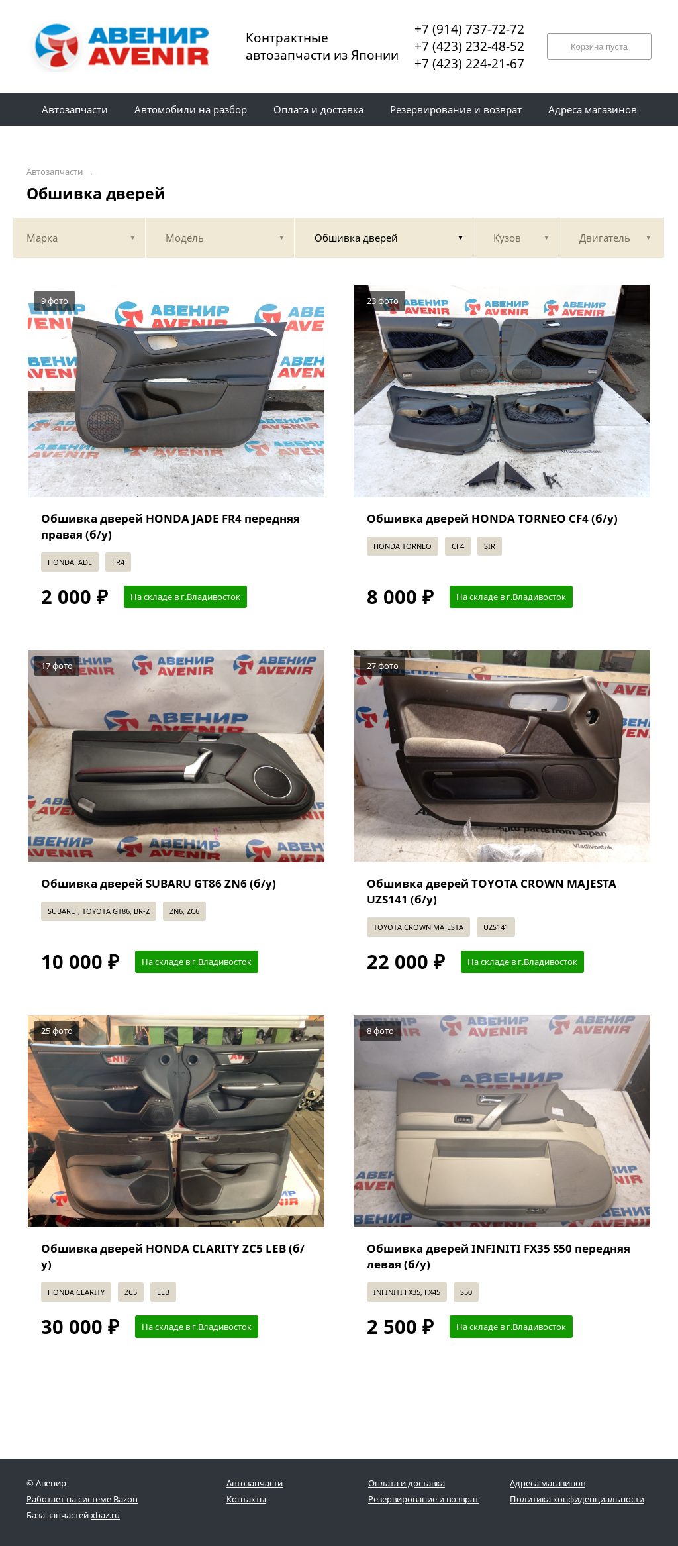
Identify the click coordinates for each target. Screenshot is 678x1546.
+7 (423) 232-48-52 (469, 46)
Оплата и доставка (406, 1483)
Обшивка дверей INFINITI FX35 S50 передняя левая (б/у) (498, 1256)
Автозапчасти (54, 172)
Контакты (246, 1499)
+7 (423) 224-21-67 (469, 63)
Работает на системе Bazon (82, 1499)
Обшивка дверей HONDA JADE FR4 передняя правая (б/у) (170, 526)
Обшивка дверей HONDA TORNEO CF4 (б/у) (492, 518)
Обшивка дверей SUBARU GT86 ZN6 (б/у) (158, 883)
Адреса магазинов (547, 1483)
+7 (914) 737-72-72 (469, 29)
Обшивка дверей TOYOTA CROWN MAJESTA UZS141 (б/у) (491, 891)
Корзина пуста (599, 47)
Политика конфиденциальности (577, 1499)
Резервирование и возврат (423, 1499)
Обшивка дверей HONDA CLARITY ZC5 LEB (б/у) (173, 1256)
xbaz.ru (105, 1515)
